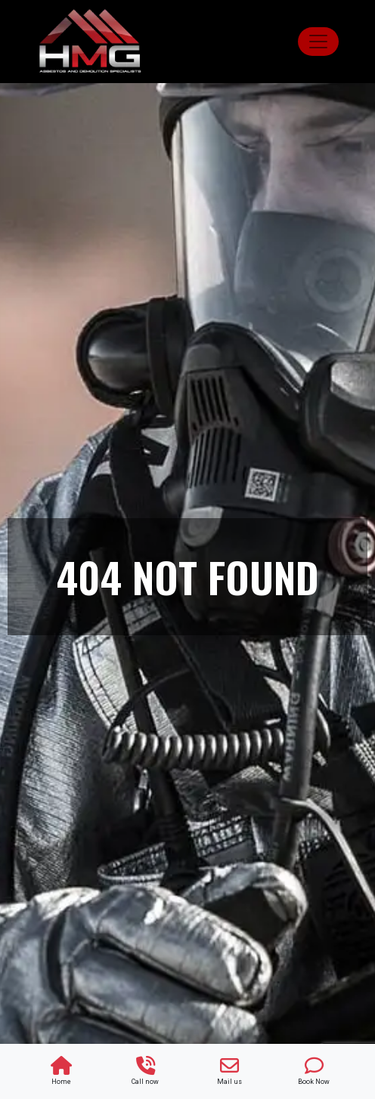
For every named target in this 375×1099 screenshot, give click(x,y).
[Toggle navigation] (318, 41)
